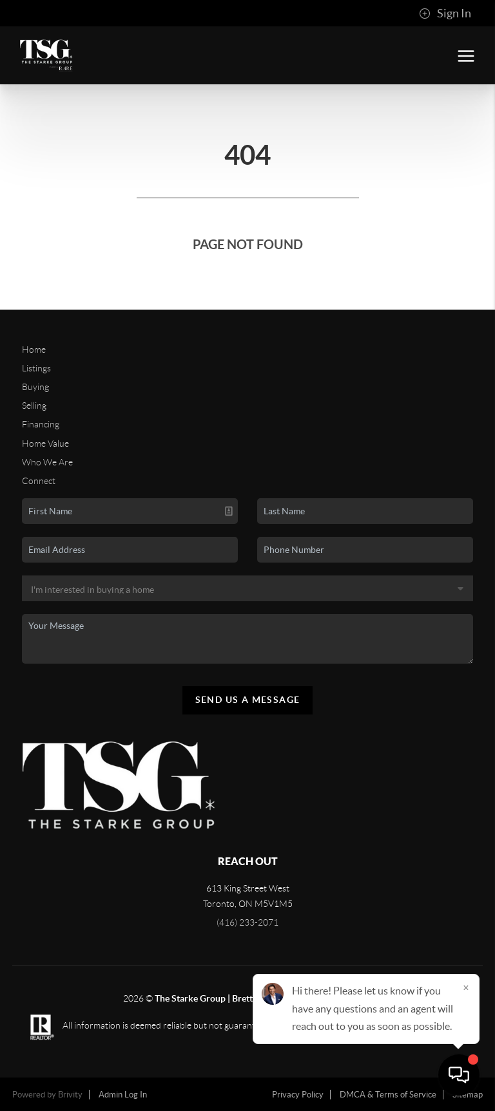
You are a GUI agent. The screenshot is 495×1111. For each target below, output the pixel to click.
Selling (34, 405)
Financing (40, 424)
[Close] (466, 987)
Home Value (45, 443)
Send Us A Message (247, 700)
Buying (35, 387)
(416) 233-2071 (247, 922)
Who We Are (47, 462)
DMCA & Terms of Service (388, 1094)
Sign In (445, 13)
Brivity (70, 1094)
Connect (38, 481)
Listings (36, 368)
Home (34, 349)
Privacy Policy (298, 1094)
